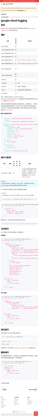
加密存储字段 (11, 101)
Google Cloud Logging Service (21, 348)
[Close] (38, 1)
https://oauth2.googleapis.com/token (27, 60)
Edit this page (5, 383)
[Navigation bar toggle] (2, 4)
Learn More (32, 1)
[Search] (37, 4)
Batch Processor (9, 110)
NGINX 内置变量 (26, 177)
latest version (20, 10)
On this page (5, 17)
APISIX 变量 (30, 175)
